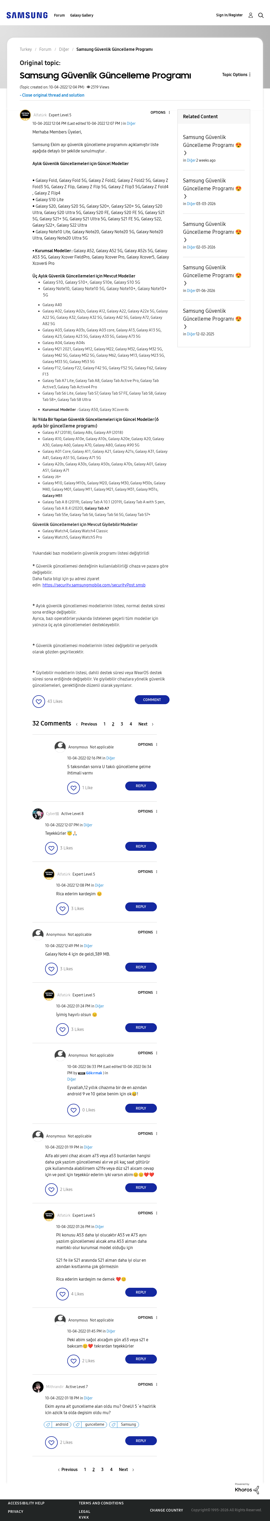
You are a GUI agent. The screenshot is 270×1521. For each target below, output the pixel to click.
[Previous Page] (87, 724)
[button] (160, 112)
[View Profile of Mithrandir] (55, 1387)
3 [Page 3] (122, 724)
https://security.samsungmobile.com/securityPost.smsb (94, 585)
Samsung (128, 1424)
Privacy (15, 1511)
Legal (84, 1511)
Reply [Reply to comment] (141, 786)
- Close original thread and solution (52, 95)
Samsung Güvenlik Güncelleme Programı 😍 (212, 141)
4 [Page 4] (131, 724)
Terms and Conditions (101, 1503)
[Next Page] (146, 724)
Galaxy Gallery (81, 15)
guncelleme (94, 1424)
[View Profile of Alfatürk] (40, 115)
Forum (59, 15)
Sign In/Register (229, 15)
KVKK (84, 1517)
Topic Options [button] (234, 74)
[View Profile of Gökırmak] (94, 1073)
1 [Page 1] (104, 724)
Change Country (166, 1510)
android (62, 1424)
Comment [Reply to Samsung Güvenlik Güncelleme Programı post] (152, 700)
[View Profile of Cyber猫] (52, 814)
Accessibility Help (26, 1503)
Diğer (131, 123)
